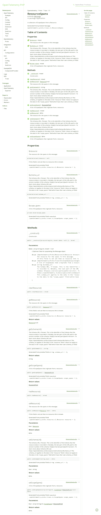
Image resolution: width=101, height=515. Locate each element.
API (6, 18)
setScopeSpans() (35, 136)
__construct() (34, 73)
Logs (5, 74)
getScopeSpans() (35, 105)
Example (8, 15)
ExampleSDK (8, 68)
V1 (49, 10)
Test (6, 36)
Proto (7, 41)
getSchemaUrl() (35, 87)
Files (5, 108)
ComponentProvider (11, 71)
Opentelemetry (8, 39)
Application (7, 86)
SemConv (8, 31)
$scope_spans (34, 63)
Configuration (9, 53)
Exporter (8, 91)
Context (7, 22)
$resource (33, 40)
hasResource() (34, 111)
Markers (6, 102)
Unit (5, 56)
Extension (8, 27)
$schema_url (34, 46)
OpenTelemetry (9, 13)
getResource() (34, 82)
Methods (87, 16)
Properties (87, 15)
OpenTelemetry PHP (14, 4)
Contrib (7, 24)
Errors (6, 100)
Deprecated (7, 98)
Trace (7, 79)
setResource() (34, 113)
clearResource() (35, 79)
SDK (6, 29)
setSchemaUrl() (35, 119)
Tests (7, 33)
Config (7, 20)
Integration (7, 45)
